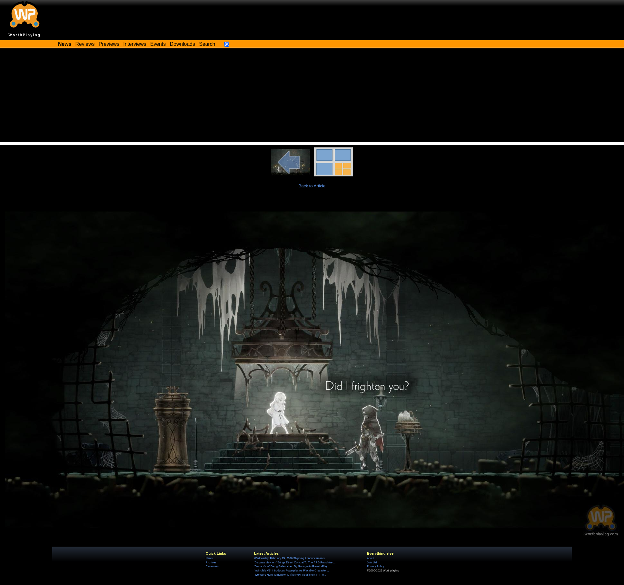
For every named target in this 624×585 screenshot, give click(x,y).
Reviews (85, 44)
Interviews (134, 44)
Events (158, 44)
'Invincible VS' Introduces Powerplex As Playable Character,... (292, 570)
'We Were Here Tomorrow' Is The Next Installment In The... (290, 574)
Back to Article (312, 185)
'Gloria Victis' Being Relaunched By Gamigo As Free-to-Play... (292, 566)
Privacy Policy (375, 566)
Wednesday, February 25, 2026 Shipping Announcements (289, 558)
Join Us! (372, 562)
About (370, 558)
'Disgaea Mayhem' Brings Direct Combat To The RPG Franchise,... (295, 562)
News (209, 558)
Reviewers (212, 566)
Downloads (182, 44)
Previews (109, 44)
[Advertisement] (312, 97)
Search (207, 44)
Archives (211, 562)
